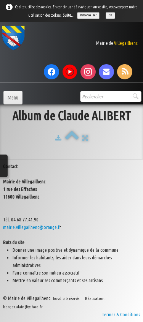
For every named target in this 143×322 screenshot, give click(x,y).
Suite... (68, 15)
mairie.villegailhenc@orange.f (31, 227)
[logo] (70, 38)
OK (110, 15)
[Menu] (12, 97)
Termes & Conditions (121, 314)
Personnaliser (88, 15)
